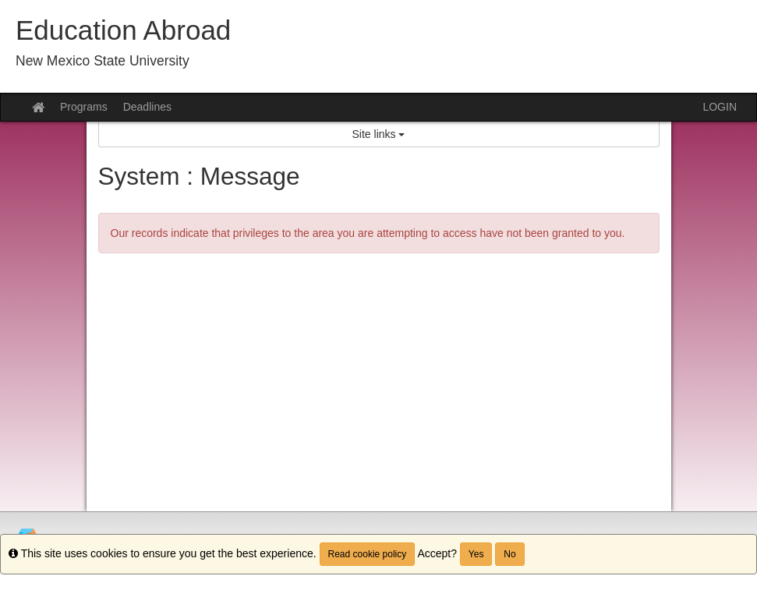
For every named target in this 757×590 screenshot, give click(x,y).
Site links (378, 134)
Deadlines (147, 107)
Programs (84, 107)
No (509, 554)
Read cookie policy (367, 554)
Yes (476, 554)
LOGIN (719, 107)
